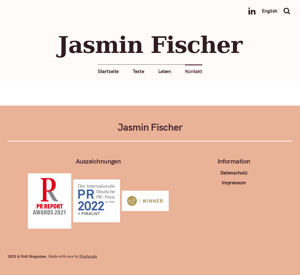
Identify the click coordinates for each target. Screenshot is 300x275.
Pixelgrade (88, 256)
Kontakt (193, 71)
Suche (288, 11)
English (270, 11)
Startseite (108, 71)
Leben (164, 71)
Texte (138, 71)
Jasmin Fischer (150, 45)
